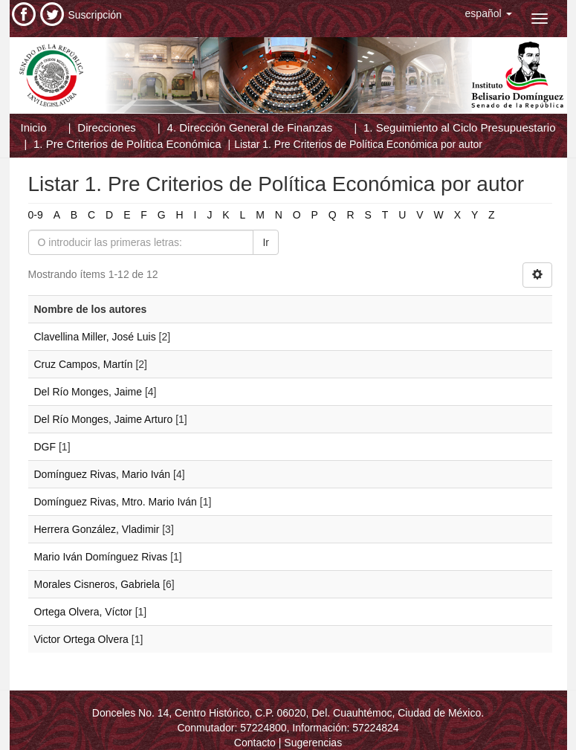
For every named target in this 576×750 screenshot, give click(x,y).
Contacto (255, 743)
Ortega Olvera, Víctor (83, 612)
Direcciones (106, 127)
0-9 (35, 215)
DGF (45, 447)
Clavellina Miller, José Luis (95, 337)
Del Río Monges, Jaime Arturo (103, 419)
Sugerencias (313, 743)
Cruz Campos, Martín (83, 364)
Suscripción (95, 15)
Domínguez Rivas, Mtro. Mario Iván (115, 502)
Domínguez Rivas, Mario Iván (102, 474)
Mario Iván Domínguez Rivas (101, 557)
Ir (265, 242)
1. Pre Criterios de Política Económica (127, 144)
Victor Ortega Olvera (81, 639)
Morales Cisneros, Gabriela (97, 584)
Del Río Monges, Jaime (88, 392)
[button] (488, 13)
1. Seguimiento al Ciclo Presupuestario (459, 127)
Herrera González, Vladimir (97, 529)
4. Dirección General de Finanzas (250, 127)
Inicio (34, 127)
